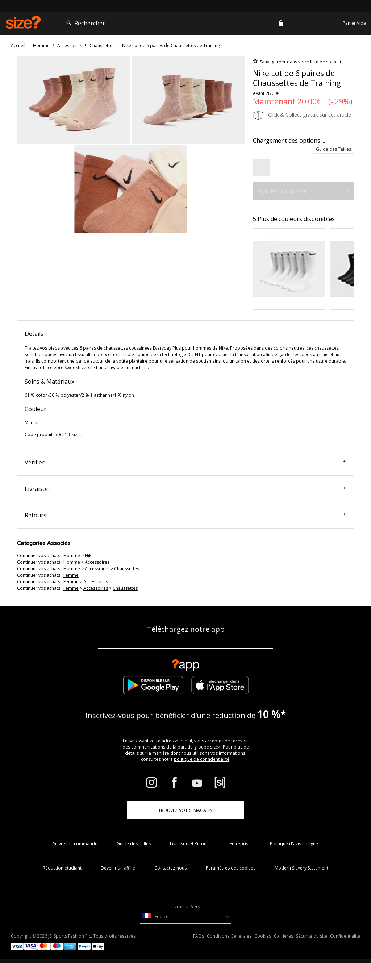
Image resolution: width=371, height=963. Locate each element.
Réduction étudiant (62, 868)
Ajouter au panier (282, 191)
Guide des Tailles (333, 149)
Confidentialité (345, 936)
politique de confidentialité (201, 759)
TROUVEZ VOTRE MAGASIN (185, 810)
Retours (185, 515)
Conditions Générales (229, 936)
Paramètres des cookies (230, 868)
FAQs (198, 936)
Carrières (283, 936)
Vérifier (185, 462)
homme (71, 556)
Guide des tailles (134, 844)
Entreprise (240, 844)
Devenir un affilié (118, 868)
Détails (185, 334)
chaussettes (126, 569)
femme (71, 575)
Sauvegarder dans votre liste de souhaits (301, 62)
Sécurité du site (311, 936)
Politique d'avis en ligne (294, 844)
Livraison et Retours (190, 844)
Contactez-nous (170, 868)
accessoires (97, 562)
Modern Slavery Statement (301, 868)
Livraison (185, 489)
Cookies (262, 936)
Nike (89, 556)
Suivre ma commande (75, 844)
